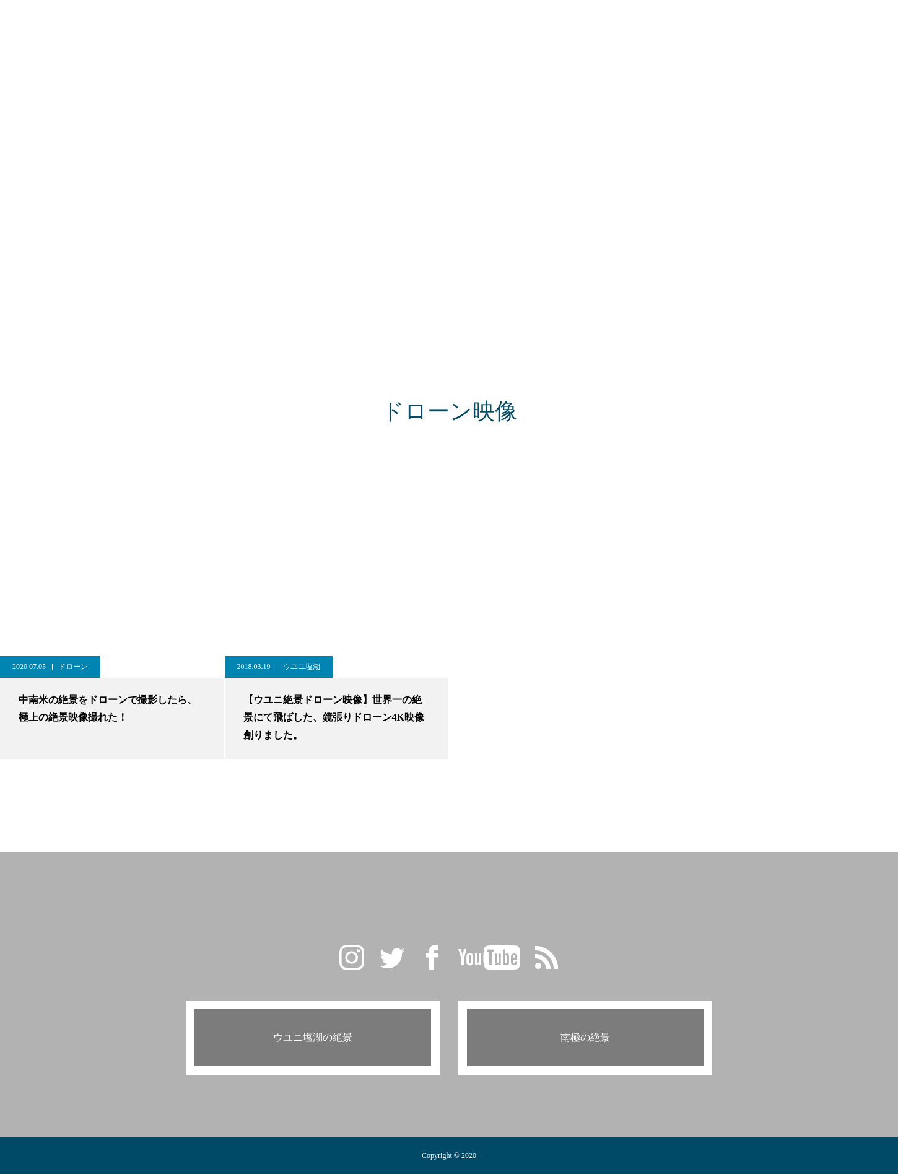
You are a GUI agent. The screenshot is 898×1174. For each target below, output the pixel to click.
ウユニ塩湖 (301, 666)
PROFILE (564, 24)
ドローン (73, 666)
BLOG (390, 24)
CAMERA (502, 24)
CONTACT (626, 24)
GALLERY (333, 24)
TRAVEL (443, 24)
